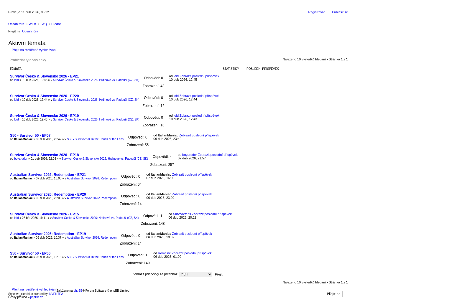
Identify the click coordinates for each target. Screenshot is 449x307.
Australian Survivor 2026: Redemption (91, 178)
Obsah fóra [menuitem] (16, 24)
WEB (32, 24)
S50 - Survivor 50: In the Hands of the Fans (95, 139)
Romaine (164, 253)
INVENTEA (55, 294)
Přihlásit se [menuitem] (340, 12)
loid (16, 80)
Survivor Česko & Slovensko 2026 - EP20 (44, 96)
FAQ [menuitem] (43, 24)
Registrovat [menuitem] (316, 12)
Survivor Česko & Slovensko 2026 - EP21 (44, 76)
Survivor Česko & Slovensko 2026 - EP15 (44, 214)
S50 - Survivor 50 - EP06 (30, 253)
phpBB (77, 290)
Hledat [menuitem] (56, 24)
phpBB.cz (36, 297)
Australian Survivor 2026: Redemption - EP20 (48, 194)
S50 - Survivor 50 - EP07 (30, 135)
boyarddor (20, 158)
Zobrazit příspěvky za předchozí (172, 274)
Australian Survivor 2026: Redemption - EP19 (48, 234)
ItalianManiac (23, 139)
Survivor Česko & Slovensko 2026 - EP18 (44, 155)
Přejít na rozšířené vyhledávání (34, 50)
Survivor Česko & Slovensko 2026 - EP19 (44, 116)
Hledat (56, 60)
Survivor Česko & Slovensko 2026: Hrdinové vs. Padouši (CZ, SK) (96, 80)
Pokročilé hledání (65, 60)
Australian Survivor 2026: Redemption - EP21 (48, 175)
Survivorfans (182, 214)
